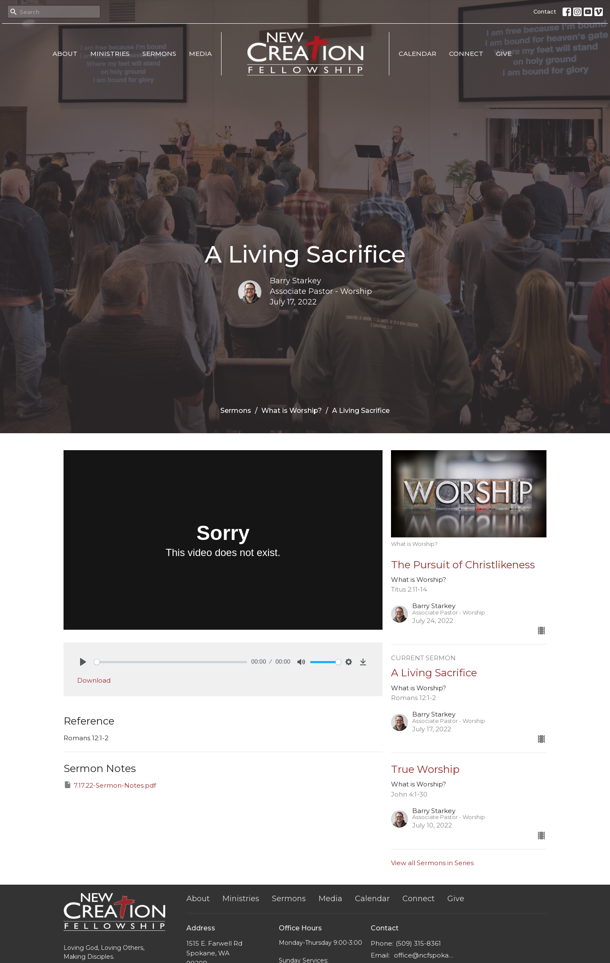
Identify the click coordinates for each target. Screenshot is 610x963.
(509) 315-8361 (418, 943)
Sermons (159, 54)
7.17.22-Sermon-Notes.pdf (110, 784)
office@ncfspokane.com (424, 955)
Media (200, 54)
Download (94, 680)
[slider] (170, 662)
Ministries (110, 54)
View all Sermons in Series (432, 863)
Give (504, 54)
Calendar (417, 54)
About (65, 54)
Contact (544, 11)
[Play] (83, 662)
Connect (466, 54)
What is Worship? (291, 411)
